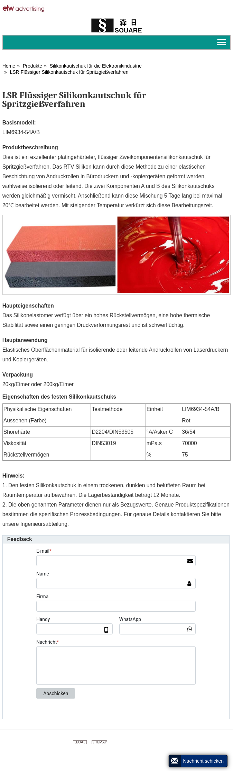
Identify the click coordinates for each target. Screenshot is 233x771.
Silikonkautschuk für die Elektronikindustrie (96, 66)
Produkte (32, 66)
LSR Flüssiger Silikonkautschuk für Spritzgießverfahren (69, 72)
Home (8, 66)
